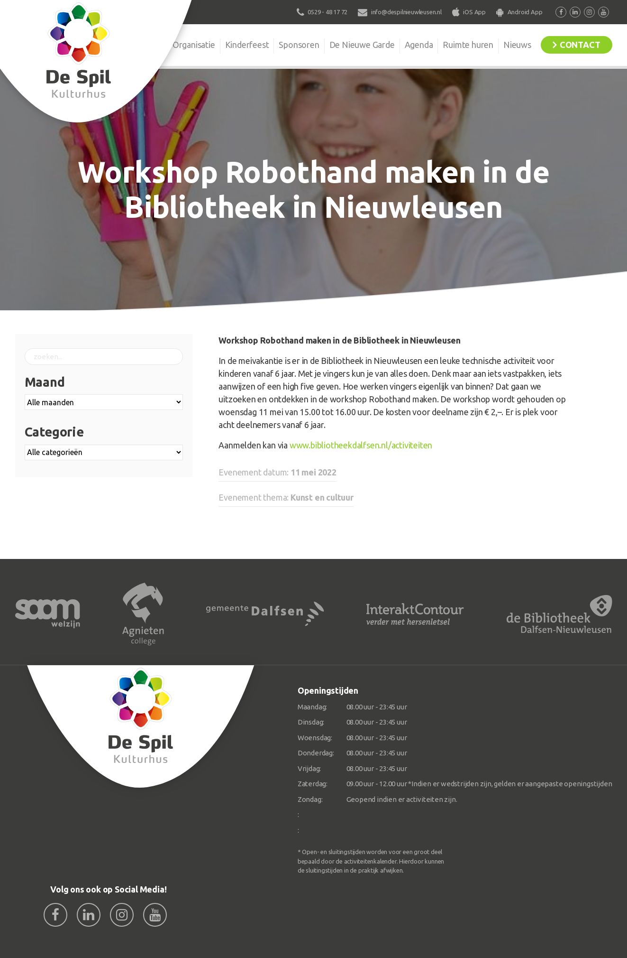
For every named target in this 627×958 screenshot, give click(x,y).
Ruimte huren (468, 44)
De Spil (144, 44)
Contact (580, 44)
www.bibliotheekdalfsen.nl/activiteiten (361, 445)
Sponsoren (299, 44)
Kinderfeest (247, 44)
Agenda (419, 44)
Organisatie (194, 44)
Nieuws (517, 44)
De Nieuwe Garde (362, 44)
